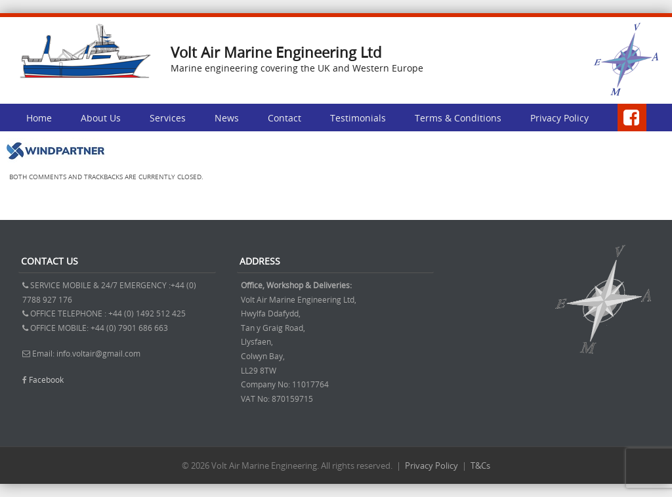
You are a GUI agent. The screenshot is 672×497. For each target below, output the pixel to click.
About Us (101, 118)
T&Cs (480, 465)
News (227, 118)
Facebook (46, 379)
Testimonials (358, 118)
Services (168, 118)
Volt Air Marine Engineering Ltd (276, 52)
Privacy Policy (559, 118)
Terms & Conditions (458, 118)
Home (39, 118)
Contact (284, 118)
